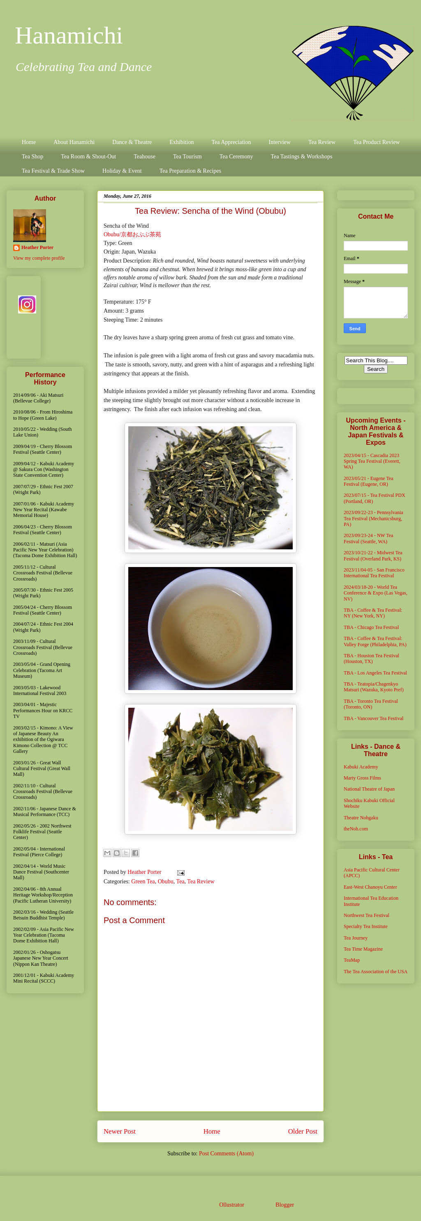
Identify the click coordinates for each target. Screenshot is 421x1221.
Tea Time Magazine (363, 949)
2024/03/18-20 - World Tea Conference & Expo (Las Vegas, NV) (375, 593)
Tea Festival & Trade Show (53, 171)
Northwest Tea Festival (366, 915)
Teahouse (144, 156)
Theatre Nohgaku (361, 818)
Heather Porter (145, 872)
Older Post (302, 1131)
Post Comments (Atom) (226, 1153)
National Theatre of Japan (369, 789)
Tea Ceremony (236, 156)
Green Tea (143, 881)
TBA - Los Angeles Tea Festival (375, 673)
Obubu (165, 881)
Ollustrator (231, 1205)
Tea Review (321, 142)
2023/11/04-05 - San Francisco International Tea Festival (374, 572)
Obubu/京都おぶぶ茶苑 (132, 234)
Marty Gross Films (362, 778)
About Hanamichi (74, 142)
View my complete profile (39, 258)
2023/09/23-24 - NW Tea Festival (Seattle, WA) (368, 538)
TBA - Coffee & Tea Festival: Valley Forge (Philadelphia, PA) (375, 641)
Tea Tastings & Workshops (301, 156)
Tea (180, 881)
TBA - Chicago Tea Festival (371, 627)
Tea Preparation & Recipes (190, 171)
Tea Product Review (376, 142)
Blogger (284, 1205)
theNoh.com (356, 829)
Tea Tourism (187, 156)
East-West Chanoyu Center (370, 887)
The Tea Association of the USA (375, 971)
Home (29, 142)
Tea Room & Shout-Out (88, 156)
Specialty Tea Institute (366, 926)
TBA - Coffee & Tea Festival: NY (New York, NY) (373, 613)
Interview (279, 142)
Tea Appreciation (231, 142)
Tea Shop (32, 156)
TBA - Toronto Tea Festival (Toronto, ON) (371, 704)
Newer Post (120, 1131)
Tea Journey (356, 938)
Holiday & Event (122, 171)
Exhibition (181, 142)
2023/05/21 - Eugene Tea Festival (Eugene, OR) (368, 481)
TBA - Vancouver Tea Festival (373, 718)
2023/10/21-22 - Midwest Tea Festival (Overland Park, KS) (373, 555)
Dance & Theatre (132, 142)
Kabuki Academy (361, 767)
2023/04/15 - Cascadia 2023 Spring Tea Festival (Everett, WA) (372, 461)
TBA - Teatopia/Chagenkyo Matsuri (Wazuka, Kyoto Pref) (374, 687)
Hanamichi (69, 35)
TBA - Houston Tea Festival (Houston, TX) (371, 658)
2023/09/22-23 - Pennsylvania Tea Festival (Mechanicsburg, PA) (373, 518)
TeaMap (352, 960)
